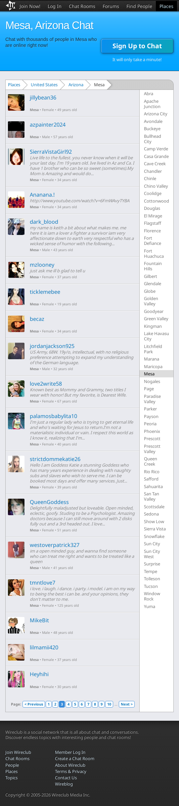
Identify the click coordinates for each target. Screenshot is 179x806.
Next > (127, 704)
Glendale (152, 284)
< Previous (33, 704)
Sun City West (152, 553)
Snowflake (154, 536)
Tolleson (152, 579)
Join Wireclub (18, 752)
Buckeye (152, 129)
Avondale (153, 121)
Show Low (154, 521)
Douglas (152, 208)
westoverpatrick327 (54, 545)
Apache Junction (152, 103)
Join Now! (30, 6)
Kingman (153, 326)
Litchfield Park (153, 349)
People (12, 765)
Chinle (150, 178)
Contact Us (66, 777)
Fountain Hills (153, 266)
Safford (151, 479)
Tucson (151, 586)
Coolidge (152, 193)
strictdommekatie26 (55, 459)
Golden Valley (151, 301)
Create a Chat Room (74, 758)
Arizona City (155, 114)
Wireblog (64, 784)
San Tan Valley (151, 496)
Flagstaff (152, 223)
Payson (151, 416)
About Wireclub (70, 765)
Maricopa (153, 366)
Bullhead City (152, 138)
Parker (150, 409)
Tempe (150, 571)
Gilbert (150, 276)
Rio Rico (151, 472)
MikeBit (39, 620)
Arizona (75, 85)
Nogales (152, 381)
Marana (151, 359)
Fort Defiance (152, 240)
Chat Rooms (82, 6)
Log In (55, 6)
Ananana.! (42, 194)
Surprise (152, 564)
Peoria (150, 424)
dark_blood (44, 221)
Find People (139, 6)
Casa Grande (156, 156)
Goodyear (153, 311)
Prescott (152, 438)
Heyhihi (39, 674)
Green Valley (156, 319)
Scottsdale (154, 507)
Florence (152, 231)
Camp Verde (156, 149)
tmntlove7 (42, 582)
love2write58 (46, 383)
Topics (11, 777)
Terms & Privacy (70, 771)
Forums (111, 6)
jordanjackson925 (52, 346)
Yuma (149, 606)
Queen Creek (150, 461)
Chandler (153, 171)
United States (44, 85)
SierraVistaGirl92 (51, 151)
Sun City (152, 544)
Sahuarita (153, 486)
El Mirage (153, 216)
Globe (150, 291)
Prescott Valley (152, 448)
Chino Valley (156, 186)
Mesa (34, 109)
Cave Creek (155, 164)
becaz (37, 319)
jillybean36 (43, 97)
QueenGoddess (49, 502)
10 (109, 704)
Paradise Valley (152, 398)
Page (149, 389)
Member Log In (70, 752)
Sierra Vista (155, 529)
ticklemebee (45, 291)
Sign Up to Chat (137, 45)
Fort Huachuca (154, 253)
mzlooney (42, 264)
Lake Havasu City (156, 336)
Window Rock (152, 596)
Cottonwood (156, 201)
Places (166, 6)
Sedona (151, 514)
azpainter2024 (48, 124)
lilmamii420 (44, 647)
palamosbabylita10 (53, 416)
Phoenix (152, 431)
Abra (148, 93)
